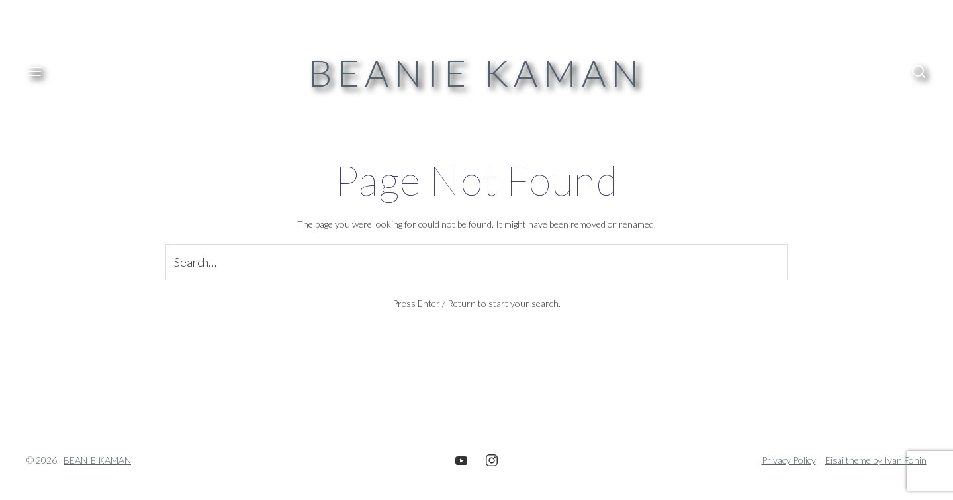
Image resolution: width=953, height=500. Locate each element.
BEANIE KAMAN (476, 72)
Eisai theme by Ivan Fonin (876, 460)
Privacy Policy (789, 460)
